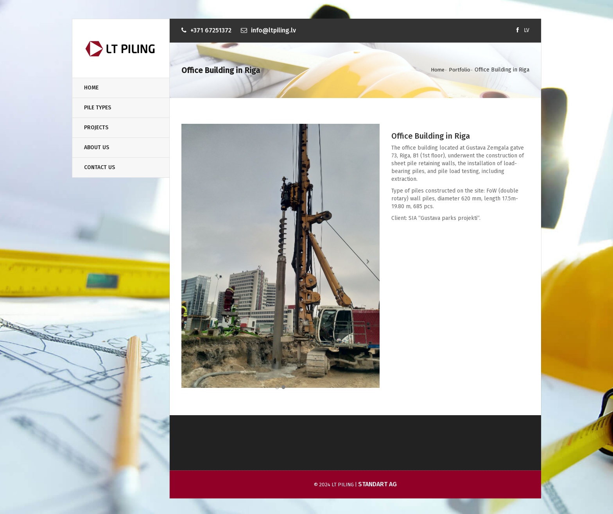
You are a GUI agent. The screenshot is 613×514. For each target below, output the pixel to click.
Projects (96, 127)
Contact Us (99, 167)
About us (96, 147)
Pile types (97, 107)
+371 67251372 (210, 30)
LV (526, 30)
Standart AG (377, 484)
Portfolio (459, 70)
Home (91, 87)
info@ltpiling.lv (273, 30)
